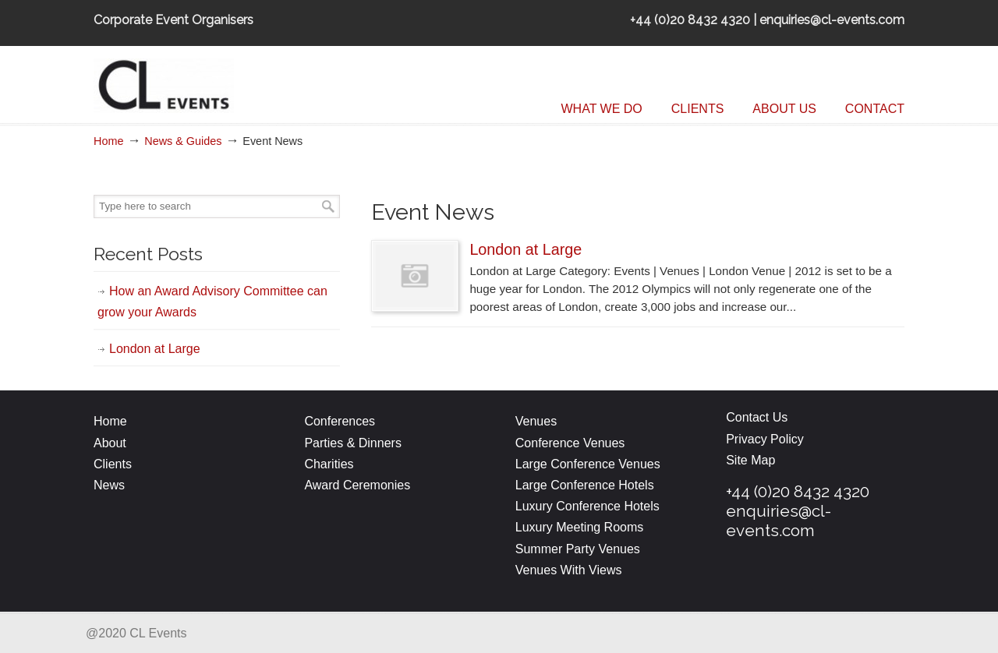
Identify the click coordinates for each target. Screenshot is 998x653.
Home (108, 141)
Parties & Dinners (353, 443)
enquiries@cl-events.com (778, 520)
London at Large (525, 249)
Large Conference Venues (587, 464)
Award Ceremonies (358, 485)
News (109, 485)
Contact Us (756, 417)
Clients (113, 464)
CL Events (210, 82)
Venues (536, 421)
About (110, 443)
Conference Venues (570, 443)
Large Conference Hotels (584, 485)
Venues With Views (568, 570)
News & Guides (182, 141)
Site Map (750, 460)
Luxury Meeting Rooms (579, 527)
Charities (328, 464)
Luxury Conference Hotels (587, 506)
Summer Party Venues (577, 549)
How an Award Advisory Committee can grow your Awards (212, 301)
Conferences (339, 421)
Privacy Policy (765, 439)
